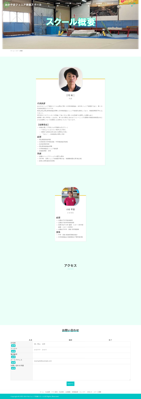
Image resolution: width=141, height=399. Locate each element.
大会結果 (47, 392)
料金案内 (61, 392)
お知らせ (89, 392)
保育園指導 (75, 392)
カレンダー (83, 392)
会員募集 (68, 392)
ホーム (42, 392)
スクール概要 (97, 392)
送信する (70, 384)
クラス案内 (54, 392)
